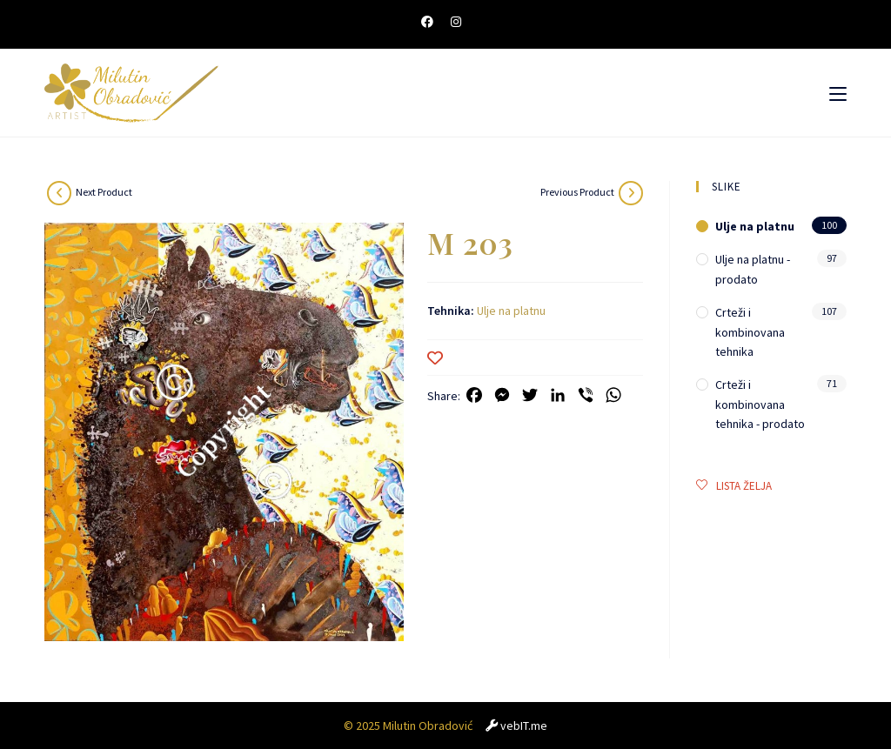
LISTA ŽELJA (734, 485)
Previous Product (577, 191)
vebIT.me (523, 725)
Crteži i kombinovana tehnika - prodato (760, 404)
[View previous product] (631, 193)
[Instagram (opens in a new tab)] (456, 21)
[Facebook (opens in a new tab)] (431, 21)
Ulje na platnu (511, 310)
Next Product (104, 191)
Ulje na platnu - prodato (752, 268)
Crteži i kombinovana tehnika (750, 331)
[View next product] (59, 193)
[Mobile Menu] (838, 93)
